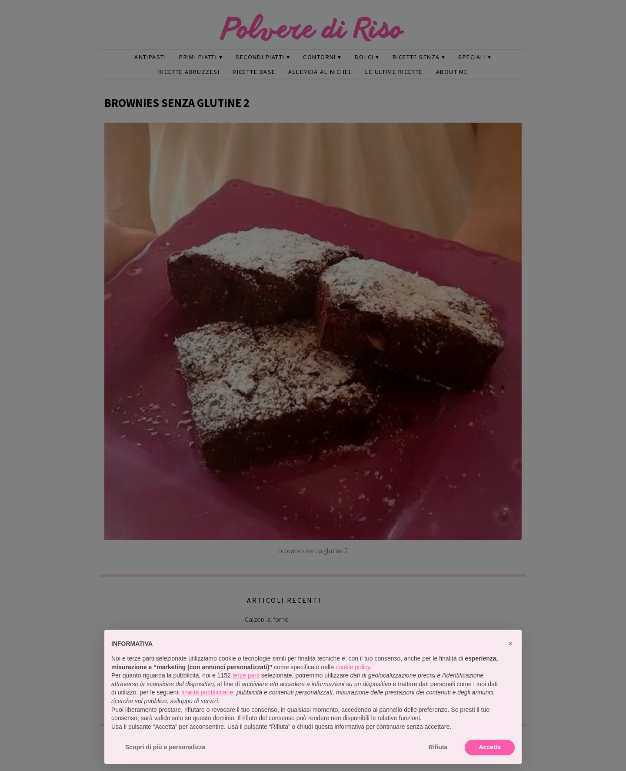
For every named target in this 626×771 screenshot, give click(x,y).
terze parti (246, 675)
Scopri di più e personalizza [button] (165, 747)
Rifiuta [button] (438, 747)
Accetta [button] (490, 747)
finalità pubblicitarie (207, 692)
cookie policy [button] (353, 667)
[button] (510, 644)
